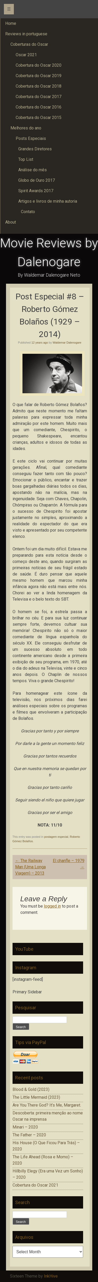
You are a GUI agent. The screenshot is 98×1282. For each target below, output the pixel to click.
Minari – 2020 (25, 1127)
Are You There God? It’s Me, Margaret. (47, 1105)
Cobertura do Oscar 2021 (35, 1185)
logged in (52, 906)
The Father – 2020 (29, 1134)
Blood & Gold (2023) (31, 1089)
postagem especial (56, 836)
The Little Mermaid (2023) (36, 1097)
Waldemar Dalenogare (67, 342)
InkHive (51, 1276)
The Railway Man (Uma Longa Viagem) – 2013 (30, 867)
